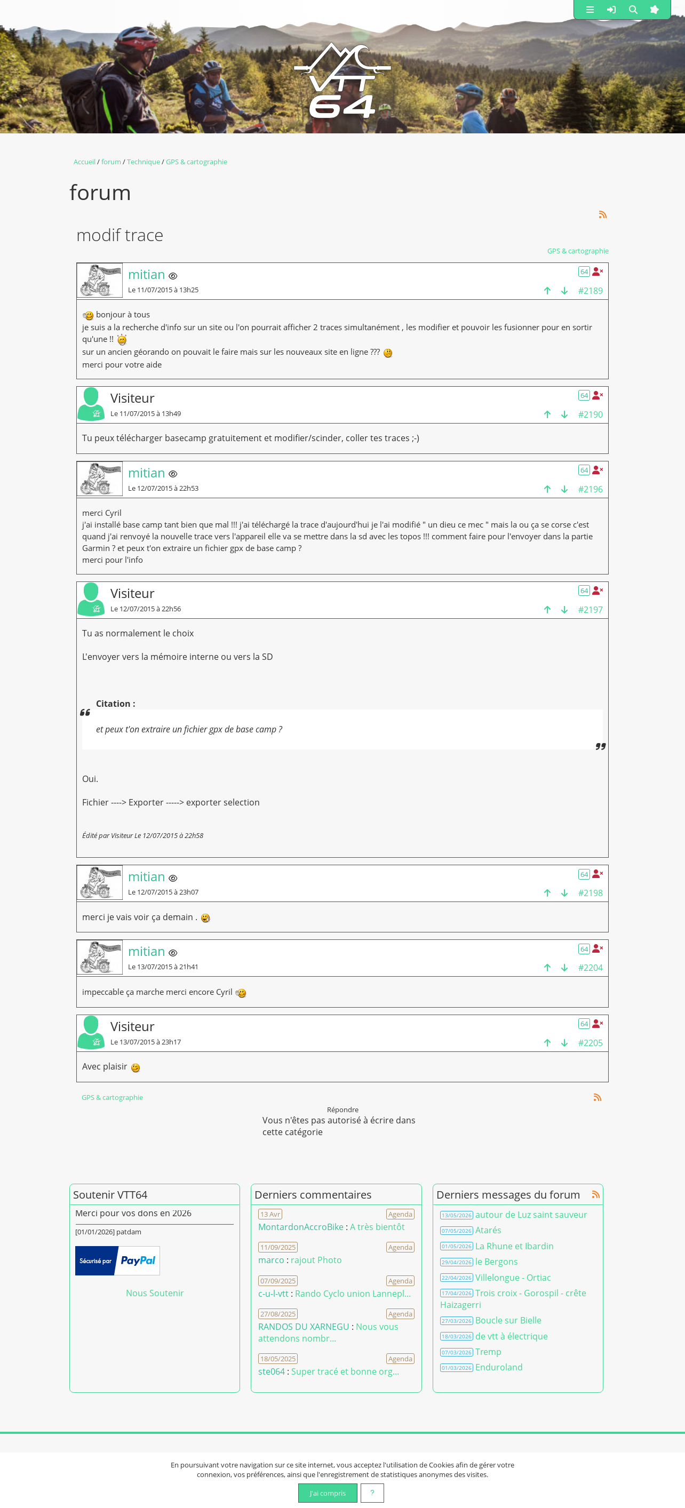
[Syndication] (603, 214)
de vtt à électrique (511, 1336)
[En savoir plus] (372, 1493)
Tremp (488, 1352)
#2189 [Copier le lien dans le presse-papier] (590, 291)
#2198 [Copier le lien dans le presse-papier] (590, 893)
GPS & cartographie (578, 251)
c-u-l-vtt (273, 1293)
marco (271, 1260)
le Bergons (496, 1261)
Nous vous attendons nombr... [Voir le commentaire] (328, 1332)
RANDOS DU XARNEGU (305, 1327)
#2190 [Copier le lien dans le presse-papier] (590, 414)
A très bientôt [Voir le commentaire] (377, 1227)
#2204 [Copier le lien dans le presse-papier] (590, 968)
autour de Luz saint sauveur (531, 1214)
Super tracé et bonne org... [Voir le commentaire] (345, 1371)
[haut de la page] (547, 290)
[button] (590, 9)
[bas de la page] (564, 290)
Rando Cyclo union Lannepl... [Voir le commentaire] (353, 1293)
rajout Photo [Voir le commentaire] (316, 1260)
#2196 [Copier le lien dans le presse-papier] (590, 489)
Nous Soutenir (155, 1293)
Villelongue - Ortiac (513, 1277)
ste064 (271, 1371)
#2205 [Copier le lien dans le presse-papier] (590, 1043)
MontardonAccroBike (301, 1227)
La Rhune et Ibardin (514, 1246)
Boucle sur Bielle (508, 1320)
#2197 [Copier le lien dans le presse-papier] (590, 610)
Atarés (488, 1230)
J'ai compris (328, 1493)
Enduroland (499, 1367)
